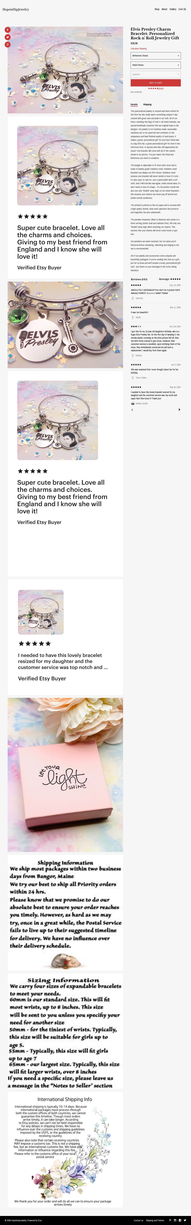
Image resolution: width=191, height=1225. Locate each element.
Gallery (173, 9)
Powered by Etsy (34, 1220)
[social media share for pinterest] (7, 45)
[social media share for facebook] (7, 29)
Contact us (138, 1220)
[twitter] (185, 1220)
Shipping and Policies (155, 1220)
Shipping (147, 104)
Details (134, 104)
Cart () (182, 9)
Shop (157, 9)
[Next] (179, 409)
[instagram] (175, 1220)
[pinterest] (170, 1220)
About (164, 9)
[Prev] (132, 410)
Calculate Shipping (139, 48)
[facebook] (180, 1220)
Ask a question (136, 92)
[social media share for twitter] (7, 37)
